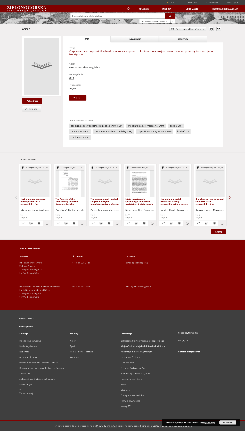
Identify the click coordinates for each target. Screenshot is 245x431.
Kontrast (193, 2)
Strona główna (26, 326)
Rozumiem (228, 422)
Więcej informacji (207, 422)
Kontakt (124, 384)
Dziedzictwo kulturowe (30, 340)
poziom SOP (176, 125)
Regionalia (24, 351)
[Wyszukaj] (170, 16)
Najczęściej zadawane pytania (135, 373)
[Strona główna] (128, 9)
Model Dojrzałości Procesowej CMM (146, 125)
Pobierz (30, 109)
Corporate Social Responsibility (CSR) (113, 131)
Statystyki (125, 389)
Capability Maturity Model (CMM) (155, 131)
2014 (71, 78)
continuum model (80, 137)
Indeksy (167, 8)
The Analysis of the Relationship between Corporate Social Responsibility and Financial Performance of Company (69, 201)
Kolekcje (144, 8)
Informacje (191, 8)
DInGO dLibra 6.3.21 (106, 425)
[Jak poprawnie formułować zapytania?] (172, 21)
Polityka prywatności (130, 400)
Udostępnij (212, 2)
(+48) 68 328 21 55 (81, 262)
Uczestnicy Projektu (130, 357)
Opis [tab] (87, 39)
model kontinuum (80, 131)
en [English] (172, 3)
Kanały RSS (126, 406)
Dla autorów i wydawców (133, 368)
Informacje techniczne (131, 378)
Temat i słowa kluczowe (81, 351)
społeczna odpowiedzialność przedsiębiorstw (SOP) (96, 125)
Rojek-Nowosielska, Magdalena (84, 67)
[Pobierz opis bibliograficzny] (31, 223)
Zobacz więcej (26, 393)
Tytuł (72, 346)
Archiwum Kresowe (28, 357)
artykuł (72, 88)
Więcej (218, 231)
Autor (73, 340)
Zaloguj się (232, 2)
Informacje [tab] (135, 39)
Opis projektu (127, 362)
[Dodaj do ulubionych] (211, 29)
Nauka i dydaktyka (28, 346)
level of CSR (183, 131)
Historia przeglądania (224, 8)
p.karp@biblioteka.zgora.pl (138, 286)
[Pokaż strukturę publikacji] (35, 168)
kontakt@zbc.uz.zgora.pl (137, 262)
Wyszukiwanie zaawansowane (154, 21)
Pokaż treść (32, 100)
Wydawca (74, 357)
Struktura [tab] (183, 39)
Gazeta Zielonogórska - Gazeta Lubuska (38, 362)
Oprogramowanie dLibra (132, 395)
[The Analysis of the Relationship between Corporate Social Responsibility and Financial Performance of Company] (70, 181)
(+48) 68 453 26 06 (81, 286)
